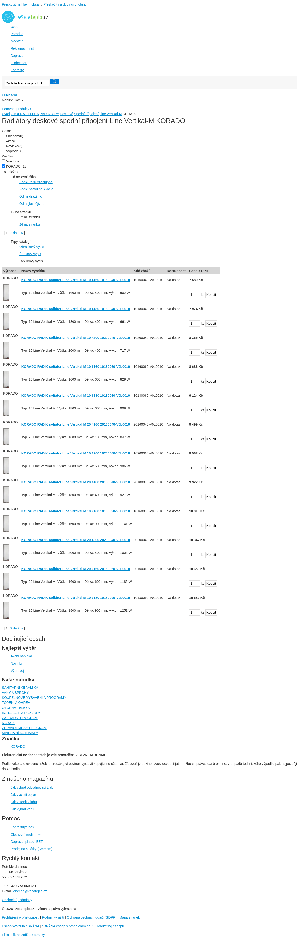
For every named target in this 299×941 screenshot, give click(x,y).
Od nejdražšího (30, 196)
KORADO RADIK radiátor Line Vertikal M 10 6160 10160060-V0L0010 (75, 367)
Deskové (66, 114)
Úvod (6, 114)
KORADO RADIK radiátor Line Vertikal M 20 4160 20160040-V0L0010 (75, 424)
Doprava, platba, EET (27, 842)
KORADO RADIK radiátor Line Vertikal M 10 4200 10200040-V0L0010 (75, 338)
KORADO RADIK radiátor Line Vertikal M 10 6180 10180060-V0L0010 (75, 395)
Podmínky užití (53, 917)
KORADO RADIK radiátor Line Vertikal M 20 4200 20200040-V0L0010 (75, 540)
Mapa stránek (129, 917)
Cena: (6, 131)
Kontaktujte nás (22, 827)
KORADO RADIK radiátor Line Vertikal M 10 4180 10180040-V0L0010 (75, 309)
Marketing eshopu (110, 926)
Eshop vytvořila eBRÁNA (20, 926)
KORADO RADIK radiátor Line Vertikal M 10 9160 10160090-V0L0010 (75, 511)
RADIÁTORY (49, 114)
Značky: (8, 156)
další (18, 233)
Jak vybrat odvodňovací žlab (32, 787)
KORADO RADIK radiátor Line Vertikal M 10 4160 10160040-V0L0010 (75, 280)
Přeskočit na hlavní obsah (21, 4)
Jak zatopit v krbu (24, 802)
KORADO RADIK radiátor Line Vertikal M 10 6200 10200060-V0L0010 (75, 453)
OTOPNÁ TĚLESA (25, 114)
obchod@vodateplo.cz (30, 891)
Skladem (14, 136)
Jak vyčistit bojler (23, 795)
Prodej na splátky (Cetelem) (31, 849)
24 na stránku (29, 224)
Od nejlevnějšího (31, 204)
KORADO (16, 166)
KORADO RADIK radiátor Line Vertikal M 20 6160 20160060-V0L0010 (75, 569)
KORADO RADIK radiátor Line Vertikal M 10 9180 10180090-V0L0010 (75, 598)
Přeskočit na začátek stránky (23, 935)
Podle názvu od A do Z (36, 189)
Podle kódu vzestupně (36, 182)
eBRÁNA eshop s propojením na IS (68, 926)
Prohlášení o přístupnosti (20, 917)
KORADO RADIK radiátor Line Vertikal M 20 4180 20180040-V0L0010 (75, 482)
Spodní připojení (86, 114)
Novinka (14, 146)
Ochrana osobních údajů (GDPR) (92, 917)
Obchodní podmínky (26, 834)
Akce (11, 141)
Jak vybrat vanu (22, 809)
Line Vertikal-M (111, 114)
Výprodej (14, 151)
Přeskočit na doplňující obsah (65, 4)
